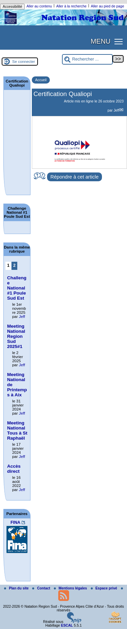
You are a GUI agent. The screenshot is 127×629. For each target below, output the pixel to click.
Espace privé (104, 588)
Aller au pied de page (107, 6)
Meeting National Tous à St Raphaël (17, 430)
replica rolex (43, 2)
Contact (41, 588)
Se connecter (23, 62)
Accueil (41, 80)
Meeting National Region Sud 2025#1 (16, 336)
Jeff (116, 110)
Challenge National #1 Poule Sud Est (16, 288)
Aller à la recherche (71, 6)
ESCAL (67, 625)
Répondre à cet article (74, 177)
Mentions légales (71, 588)
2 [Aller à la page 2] (14, 265)
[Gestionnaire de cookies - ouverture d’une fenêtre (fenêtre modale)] (115, 618)
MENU (100, 41)
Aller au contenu (39, 6)
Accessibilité (12, 6)
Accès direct (14, 469)
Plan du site (16, 588)
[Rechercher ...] (87, 59)
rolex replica (83, 2)
